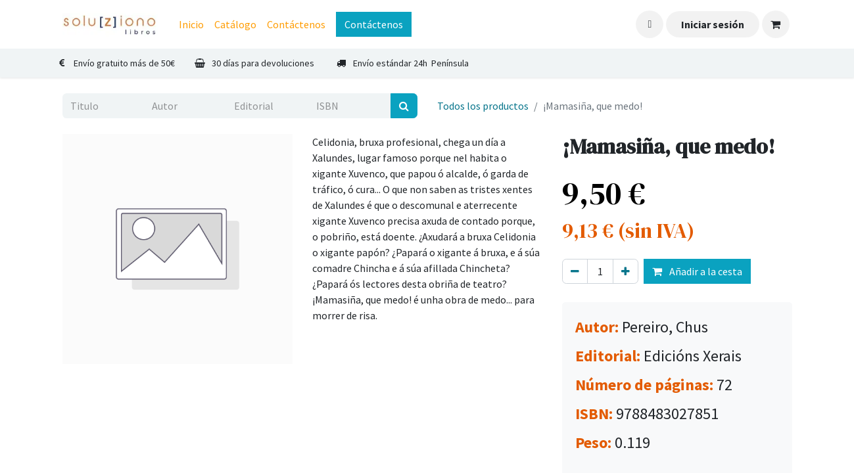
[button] (649, 24)
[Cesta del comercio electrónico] (776, 24)
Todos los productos (483, 105)
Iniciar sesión (712, 24)
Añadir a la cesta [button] (697, 271)
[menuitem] (191, 24)
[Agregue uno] (625, 271)
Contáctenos (373, 24)
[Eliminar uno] (575, 271)
